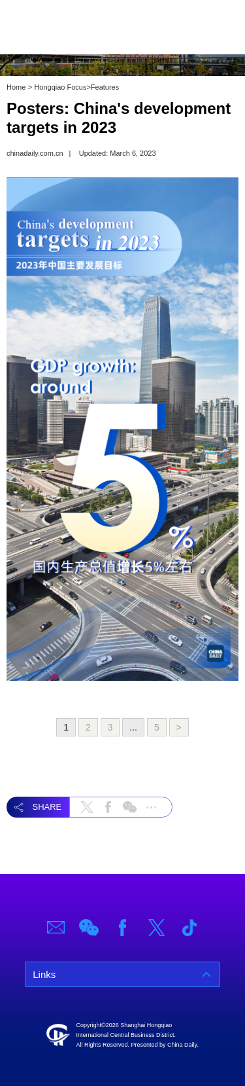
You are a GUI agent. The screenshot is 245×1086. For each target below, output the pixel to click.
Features (105, 87)
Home (16, 87)
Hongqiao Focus (60, 87)
